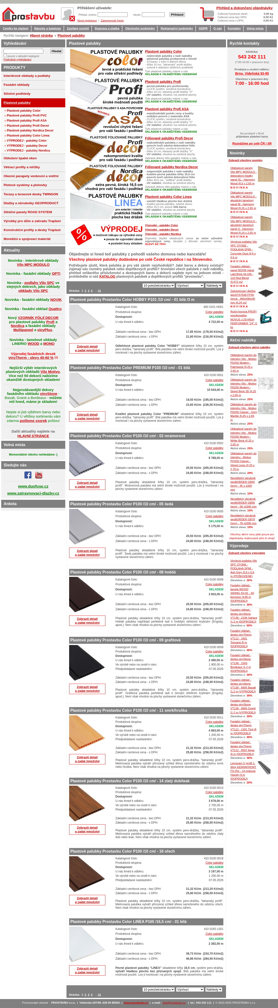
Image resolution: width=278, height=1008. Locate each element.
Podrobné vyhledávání (17, 59)
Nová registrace (87, 20)
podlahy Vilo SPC (39, 283)
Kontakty (234, 28)
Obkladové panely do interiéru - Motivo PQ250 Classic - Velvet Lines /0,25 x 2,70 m (243, 461)
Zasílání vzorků (78, 28)
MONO (49, 343)
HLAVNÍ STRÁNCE (33, 436)
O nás (217, 28)
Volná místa (255, 28)
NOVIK (56, 299)
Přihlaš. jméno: (88, 14)
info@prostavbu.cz (174, 1002)
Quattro (55, 309)
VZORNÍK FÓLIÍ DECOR (38, 318)
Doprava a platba (107, 28)
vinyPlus (44, 330)
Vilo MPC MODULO (33, 264)
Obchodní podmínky (140, 28)
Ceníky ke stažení (16, 28)
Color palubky (214, 312)
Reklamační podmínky (177, 28)
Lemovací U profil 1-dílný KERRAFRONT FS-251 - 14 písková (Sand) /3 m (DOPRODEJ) (243, 771)
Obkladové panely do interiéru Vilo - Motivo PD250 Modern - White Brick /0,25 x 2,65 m (243, 436)
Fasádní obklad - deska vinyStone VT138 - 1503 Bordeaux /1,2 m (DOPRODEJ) (240, 663)
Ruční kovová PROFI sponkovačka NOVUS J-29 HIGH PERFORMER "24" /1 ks (243, 319)
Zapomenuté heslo (112, 20)
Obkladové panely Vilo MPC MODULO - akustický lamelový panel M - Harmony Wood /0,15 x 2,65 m (243, 200)
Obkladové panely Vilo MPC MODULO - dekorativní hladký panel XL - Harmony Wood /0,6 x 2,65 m (243, 176)
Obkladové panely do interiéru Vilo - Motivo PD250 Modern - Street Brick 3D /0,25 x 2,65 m (243, 387)
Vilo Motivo (50, 372)
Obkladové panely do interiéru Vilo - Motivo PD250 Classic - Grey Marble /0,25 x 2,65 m (243, 412)
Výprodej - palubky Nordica (163, 233)
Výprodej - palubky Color (161, 225)
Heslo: (137, 14)
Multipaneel (23, 330)
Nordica (17, 326)
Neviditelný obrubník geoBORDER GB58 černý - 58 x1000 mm (243, 502)
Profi (50, 322)
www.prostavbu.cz (136, 1002)
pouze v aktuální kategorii (23, 56)
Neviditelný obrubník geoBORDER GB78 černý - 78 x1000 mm (243, 519)
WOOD (33, 343)
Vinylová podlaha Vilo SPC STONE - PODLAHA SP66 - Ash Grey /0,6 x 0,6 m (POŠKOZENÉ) (243, 568)
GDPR (203, 28)
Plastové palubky (71, 35)
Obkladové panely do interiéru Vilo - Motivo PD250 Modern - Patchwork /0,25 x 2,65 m (243, 363)
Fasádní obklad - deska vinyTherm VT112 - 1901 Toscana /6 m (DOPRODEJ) (241, 638)
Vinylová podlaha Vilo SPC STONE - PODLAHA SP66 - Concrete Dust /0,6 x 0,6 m (243, 249)
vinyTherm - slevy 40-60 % (30, 357)
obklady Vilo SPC (33, 291)
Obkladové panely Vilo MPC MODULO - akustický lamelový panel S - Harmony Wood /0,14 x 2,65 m (243, 225)
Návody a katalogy (47, 28)
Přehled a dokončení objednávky (244, 8)
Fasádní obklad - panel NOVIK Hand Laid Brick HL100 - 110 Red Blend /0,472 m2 (242, 274)
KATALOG (107, 276)
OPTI (56, 273)
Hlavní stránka (41, 35)
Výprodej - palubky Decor (162, 229)
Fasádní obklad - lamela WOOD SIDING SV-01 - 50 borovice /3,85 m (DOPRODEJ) (242, 593)
